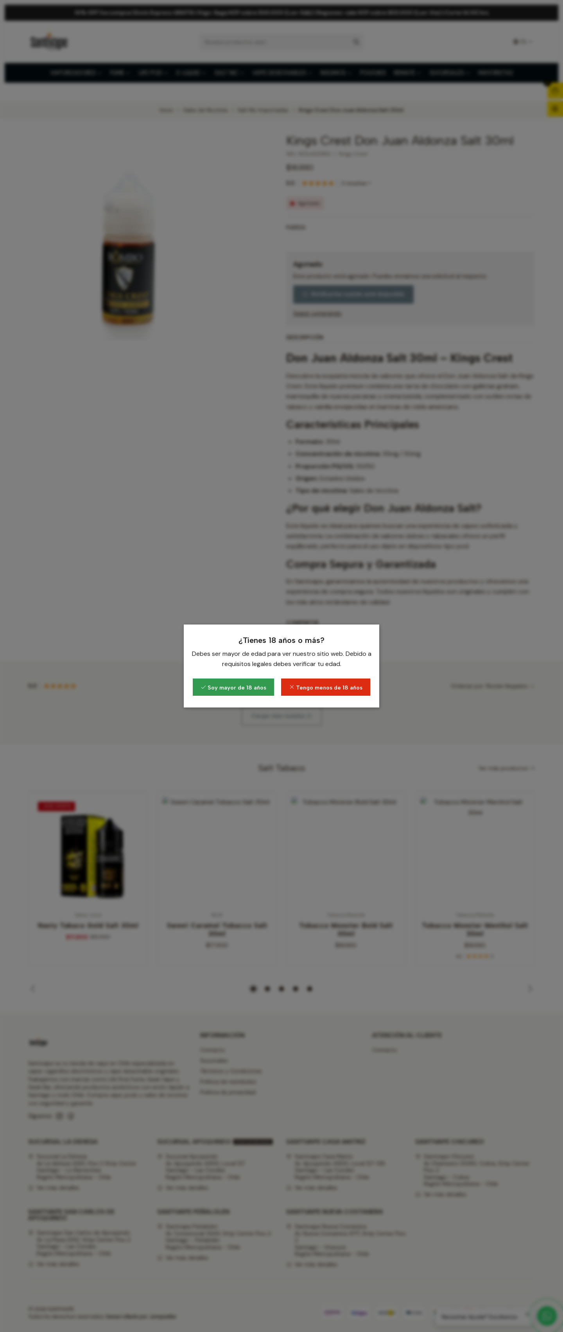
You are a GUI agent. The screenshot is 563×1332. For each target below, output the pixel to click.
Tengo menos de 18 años (325, 687)
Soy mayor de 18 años (233, 687)
